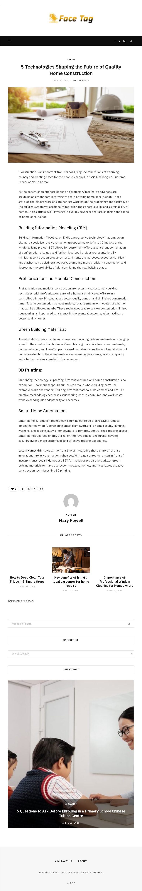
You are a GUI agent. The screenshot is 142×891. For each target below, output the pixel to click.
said (92, 177)
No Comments (81, 80)
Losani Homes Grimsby (33, 450)
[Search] (131, 41)
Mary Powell (71, 520)
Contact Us (63, 861)
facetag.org (93, 872)
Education (71, 804)
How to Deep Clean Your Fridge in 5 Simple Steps (27, 579)
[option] (71, 754)
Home (72, 59)
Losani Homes (48, 460)
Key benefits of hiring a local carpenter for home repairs (71, 581)
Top (71, 883)
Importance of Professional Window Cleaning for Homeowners (114, 581)
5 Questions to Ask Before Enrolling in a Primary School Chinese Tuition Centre (71, 813)
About (82, 861)
